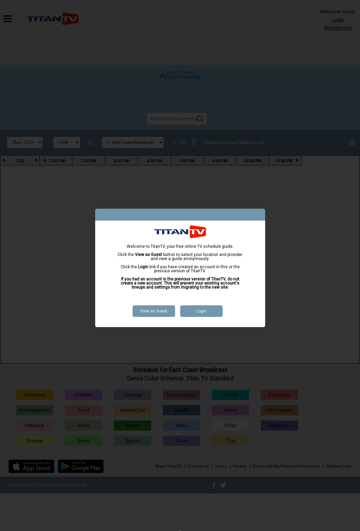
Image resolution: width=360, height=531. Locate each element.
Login (201, 311)
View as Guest (153, 311)
